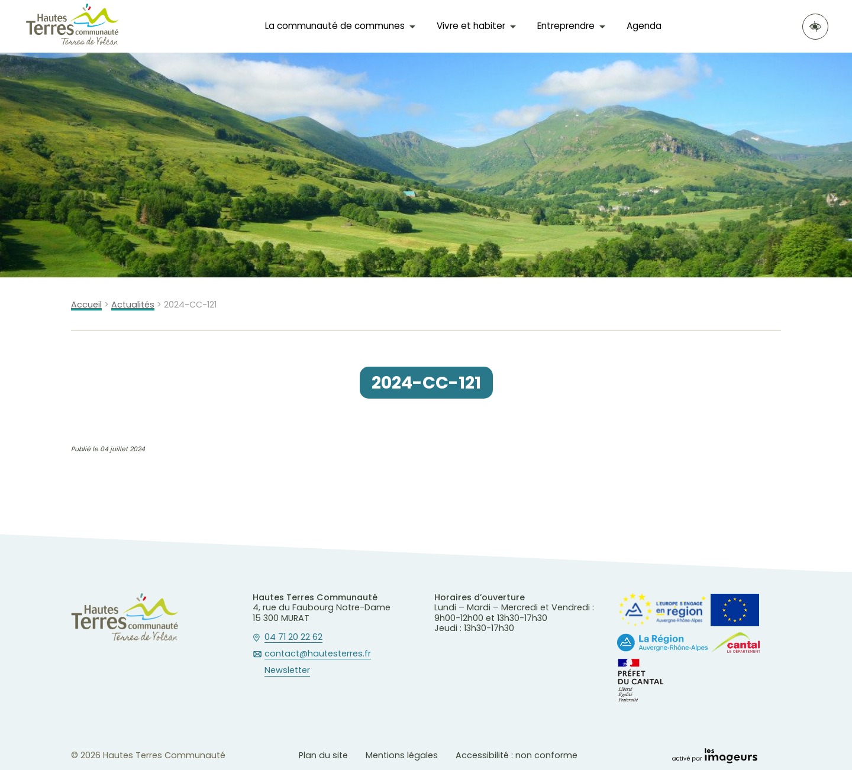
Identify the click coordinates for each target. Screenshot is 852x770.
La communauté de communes (335, 26)
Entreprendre (566, 26)
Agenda (644, 26)
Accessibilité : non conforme (516, 755)
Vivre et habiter (471, 26)
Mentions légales (402, 755)
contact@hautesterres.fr (317, 654)
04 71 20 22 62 (293, 637)
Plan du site (323, 755)
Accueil (86, 304)
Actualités (132, 304)
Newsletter (287, 670)
